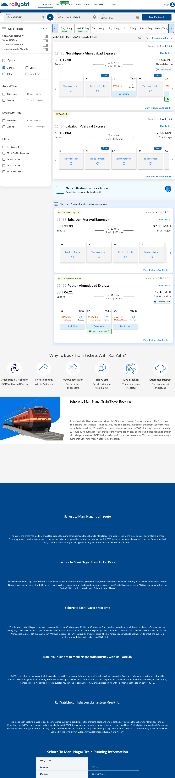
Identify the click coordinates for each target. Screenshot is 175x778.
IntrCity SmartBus (64, 4)
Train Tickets (45, 4)
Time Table (166, 53)
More (112, 5)
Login (169, 4)
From (8, 14)
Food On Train (83, 4)
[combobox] (25, 17)
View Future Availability (159, 107)
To (58, 14)
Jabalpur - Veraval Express (80, 126)
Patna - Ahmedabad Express (83, 285)
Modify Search (156, 17)
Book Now (124, 93)
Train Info (99, 5)
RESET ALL (43, 28)
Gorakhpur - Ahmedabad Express (85, 53)
